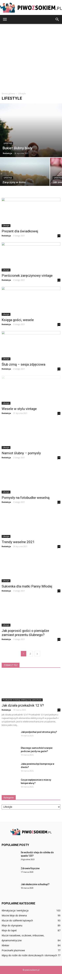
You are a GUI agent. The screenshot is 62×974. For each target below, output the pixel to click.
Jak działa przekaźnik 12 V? (23, 705)
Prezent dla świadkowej (20, 231)
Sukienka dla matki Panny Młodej (27, 586)
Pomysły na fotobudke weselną (25, 498)
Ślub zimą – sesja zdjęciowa (23, 364)
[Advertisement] (31, 57)
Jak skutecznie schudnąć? (35, 884)
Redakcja (7, 153)
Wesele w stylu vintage (19, 409)
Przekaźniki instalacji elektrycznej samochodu (22, 700)
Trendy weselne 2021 (18, 542)
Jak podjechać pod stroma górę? (39, 732)
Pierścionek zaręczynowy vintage (27, 276)
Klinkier (5, 945)
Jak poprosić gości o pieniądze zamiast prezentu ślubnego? (25, 633)
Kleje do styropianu (12, 925)
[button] (57, 19)
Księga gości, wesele (18, 320)
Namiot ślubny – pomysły (21, 453)
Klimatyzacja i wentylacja (15, 910)
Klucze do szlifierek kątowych (17, 920)
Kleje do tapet (9, 930)
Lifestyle (8, 143)
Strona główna (8, 93)
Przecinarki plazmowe (13, 950)
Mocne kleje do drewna (14, 915)
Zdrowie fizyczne (30, 868)
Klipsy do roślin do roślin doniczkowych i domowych (29, 955)
